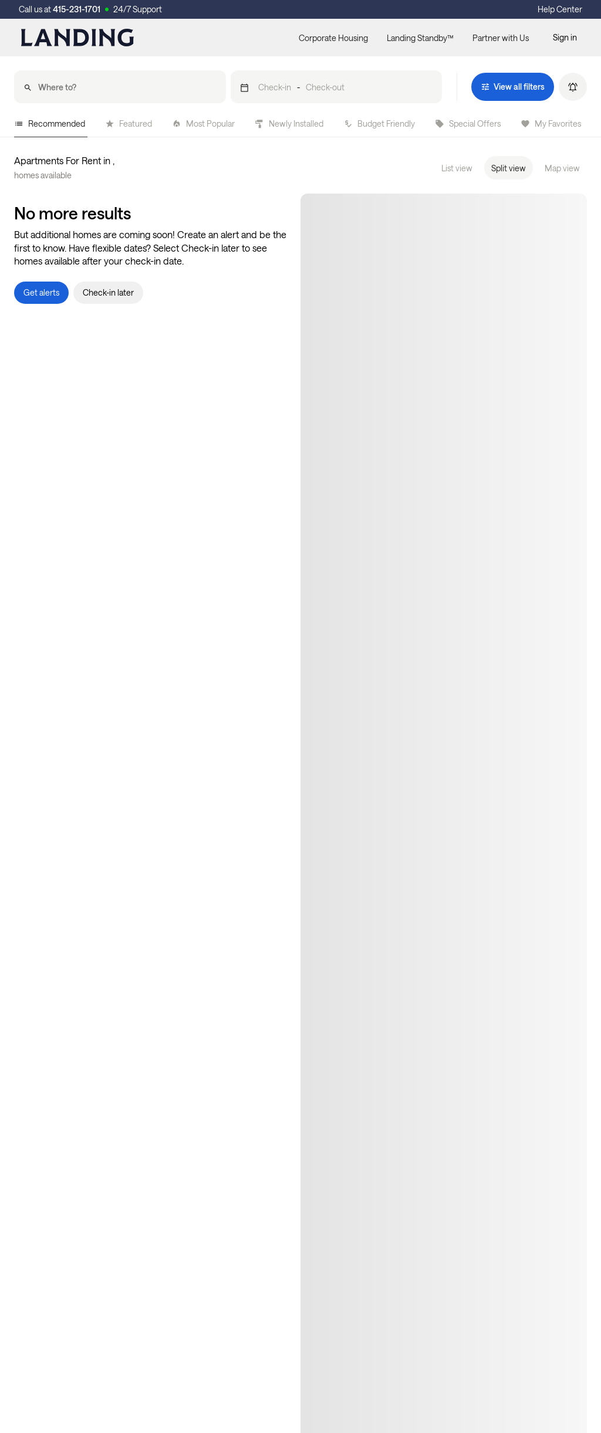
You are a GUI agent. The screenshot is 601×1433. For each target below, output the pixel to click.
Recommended (49, 123)
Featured (128, 123)
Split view (508, 168)
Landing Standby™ (420, 38)
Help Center (560, 9)
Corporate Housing (333, 38)
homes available (43, 175)
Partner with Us (500, 38)
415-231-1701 (76, 9)
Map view (562, 168)
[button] (337, 86)
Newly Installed (289, 123)
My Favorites (551, 123)
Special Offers (468, 123)
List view (456, 168)
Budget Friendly (379, 123)
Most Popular (203, 123)
